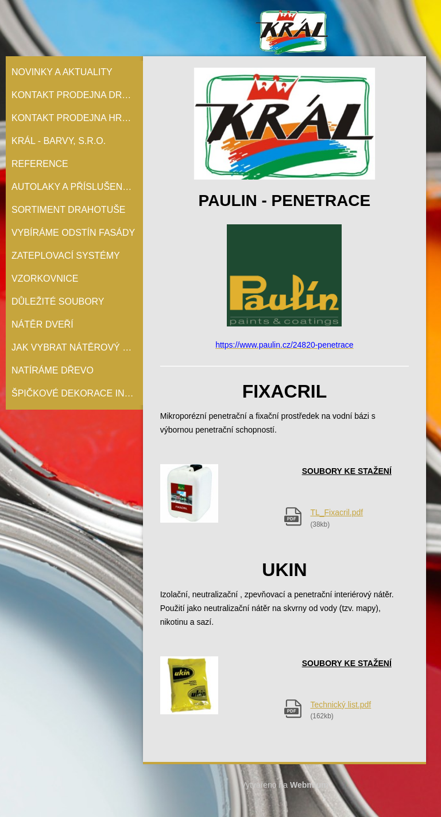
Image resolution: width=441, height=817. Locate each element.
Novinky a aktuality (62, 72)
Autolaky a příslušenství (77, 187)
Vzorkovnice (44, 278)
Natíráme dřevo (52, 370)
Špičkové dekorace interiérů (77, 393)
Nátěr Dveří (42, 324)
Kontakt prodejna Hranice (77, 118)
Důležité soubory (58, 301)
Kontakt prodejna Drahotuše (77, 95)
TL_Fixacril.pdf (336, 512)
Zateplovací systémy (65, 255)
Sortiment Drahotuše (68, 210)
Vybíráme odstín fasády (73, 233)
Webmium (309, 784)
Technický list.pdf (340, 704)
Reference (39, 164)
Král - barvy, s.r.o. (58, 141)
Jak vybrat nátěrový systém (77, 347)
